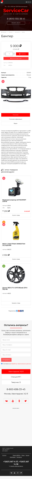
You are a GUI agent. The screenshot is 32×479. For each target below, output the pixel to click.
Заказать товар (16, 303)
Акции (27, 455)
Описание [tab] (15, 115)
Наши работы (16, 455)
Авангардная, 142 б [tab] (16, 371)
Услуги (4, 455)
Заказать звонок (16, 22)
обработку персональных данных (21, 363)
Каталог (9, 455)
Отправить (6, 360)
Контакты (19, 457)
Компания (12, 457)
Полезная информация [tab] (15, 119)
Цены (23, 455)
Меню (28, 2)
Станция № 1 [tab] (16, 377)
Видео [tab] (15, 123)
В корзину (22, 53)
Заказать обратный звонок (16, 466)
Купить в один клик (16, 58)
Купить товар (16, 215)
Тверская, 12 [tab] (16, 382)
